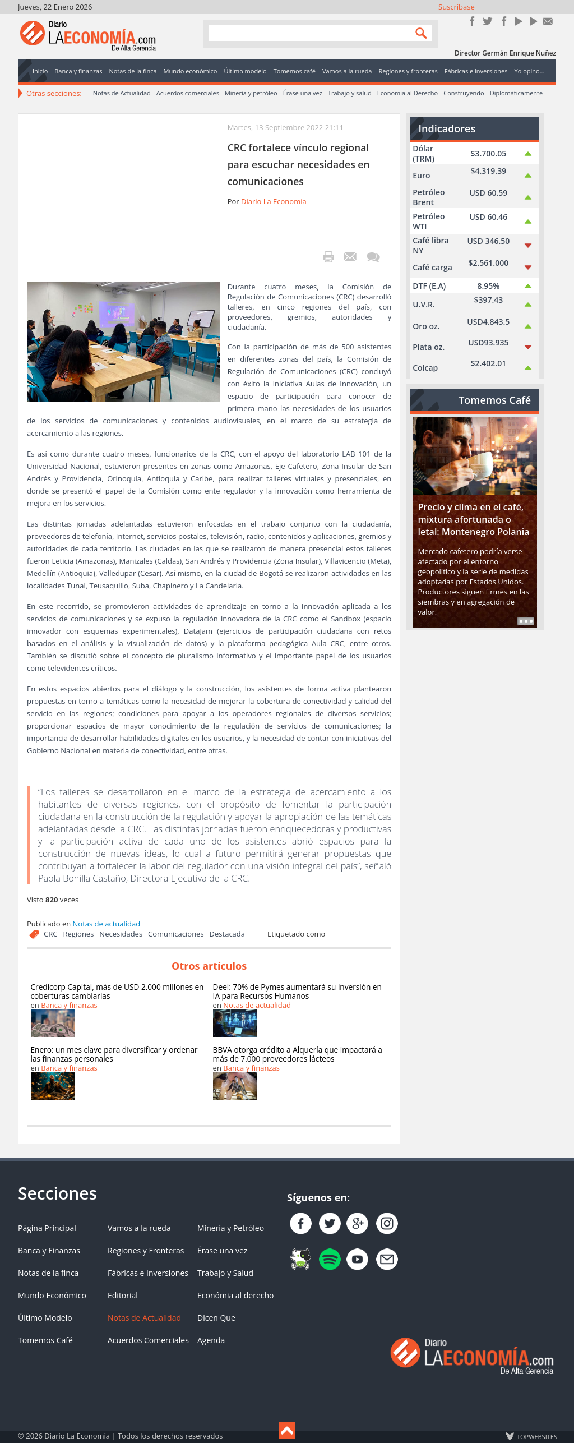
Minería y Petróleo (230, 1228)
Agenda (211, 1340)
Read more (525, 621)
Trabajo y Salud (225, 1272)
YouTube (518, 21)
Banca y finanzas (69, 1005)
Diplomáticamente (516, 93)
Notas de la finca (48, 1272)
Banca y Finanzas (49, 1250)
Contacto (548, 21)
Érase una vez (302, 93)
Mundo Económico (52, 1295)
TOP (536, 1436)
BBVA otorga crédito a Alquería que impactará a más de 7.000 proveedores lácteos (297, 1054)
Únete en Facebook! (472, 21)
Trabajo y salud (350, 93)
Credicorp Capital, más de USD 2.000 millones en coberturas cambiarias (117, 991)
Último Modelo (45, 1317)
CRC (50, 934)
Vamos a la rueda (139, 1228)
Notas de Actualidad (122, 93)
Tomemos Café (45, 1340)
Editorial (123, 1295)
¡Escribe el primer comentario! (373, 256)
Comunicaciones (176, 934)
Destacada (227, 934)
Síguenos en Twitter (487, 21)
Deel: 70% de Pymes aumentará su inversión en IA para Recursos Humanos (297, 991)
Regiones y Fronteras (146, 1250)
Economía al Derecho (407, 93)
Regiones (78, 934)
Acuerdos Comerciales (148, 1340)
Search (419, 33)
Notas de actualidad (107, 924)
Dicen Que (216, 1317)
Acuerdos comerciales (187, 93)
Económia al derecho (235, 1295)
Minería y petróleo (251, 93)
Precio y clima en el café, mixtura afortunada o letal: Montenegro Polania (474, 519)
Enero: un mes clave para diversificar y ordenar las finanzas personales (114, 1054)
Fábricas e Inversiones (148, 1272)
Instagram (503, 21)
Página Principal (47, 1228)
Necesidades (120, 934)
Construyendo (463, 93)
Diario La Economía (274, 201)
